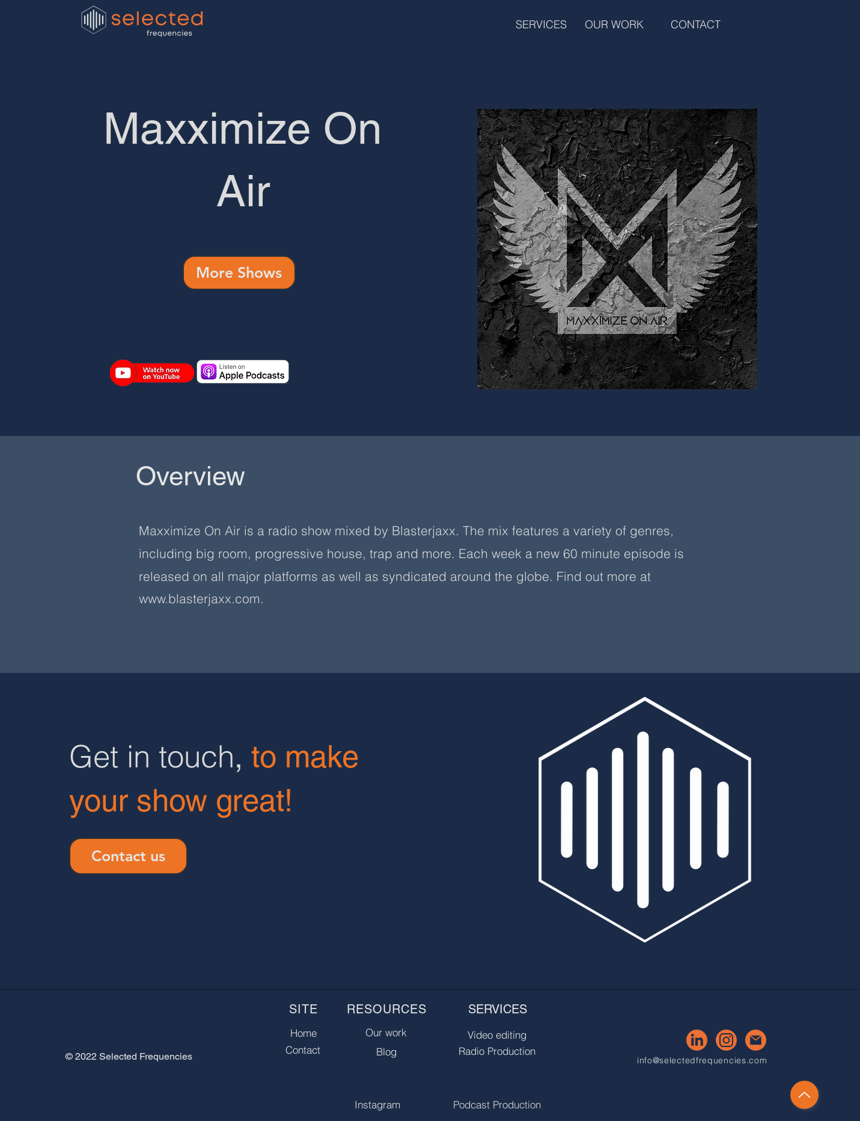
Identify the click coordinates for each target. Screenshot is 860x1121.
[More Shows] (239, 273)
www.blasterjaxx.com (199, 598)
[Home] (303, 1032)
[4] (726, 1040)
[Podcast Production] (497, 1104)
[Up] (804, 1095)
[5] (755, 1040)
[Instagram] (377, 1104)
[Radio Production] (497, 1050)
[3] (697, 1040)
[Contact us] (128, 856)
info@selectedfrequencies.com (702, 1060)
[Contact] (303, 1049)
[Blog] (386, 1051)
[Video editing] (497, 1034)
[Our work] (386, 1032)
